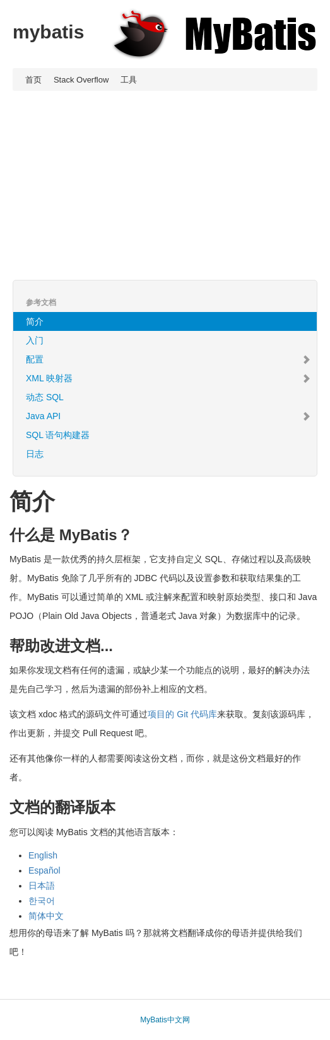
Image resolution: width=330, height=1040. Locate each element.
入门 (35, 340)
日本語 (41, 886)
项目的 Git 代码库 (182, 714)
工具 (129, 79)
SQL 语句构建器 (58, 435)
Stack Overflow (81, 79)
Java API (168, 416)
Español (44, 870)
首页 (33, 79)
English (42, 855)
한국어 (41, 901)
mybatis (48, 31)
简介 (35, 321)
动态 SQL (45, 397)
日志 (35, 454)
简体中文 (46, 916)
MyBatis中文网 (165, 1019)
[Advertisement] (165, 185)
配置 (168, 359)
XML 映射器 (168, 378)
